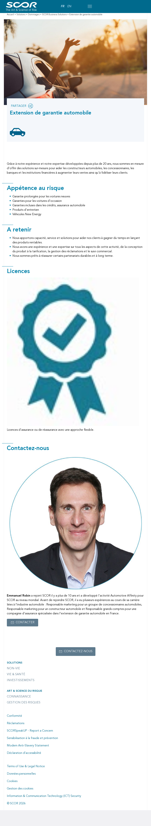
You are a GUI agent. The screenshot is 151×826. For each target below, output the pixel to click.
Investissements (20, 680)
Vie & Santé (16, 674)
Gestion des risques (23, 702)
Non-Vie (13, 668)
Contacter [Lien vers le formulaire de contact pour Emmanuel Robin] (25, 622)
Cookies (12, 781)
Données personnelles (21, 773)
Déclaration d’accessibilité (24, 753)
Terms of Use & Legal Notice (26, 766)
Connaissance (19, 696)
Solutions (20, 15)
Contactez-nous (78, 651)
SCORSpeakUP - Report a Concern (30, 730)
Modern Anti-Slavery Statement (28, 745)
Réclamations (15, 723)
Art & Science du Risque (24, 691)
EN (69, 6)
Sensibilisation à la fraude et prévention (32, 738)
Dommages (33, 15)
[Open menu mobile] (90, 6)
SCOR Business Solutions (54, 15)
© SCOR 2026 (16, 803)
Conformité (14, 716)
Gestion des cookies (20, 788)
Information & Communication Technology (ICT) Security (44, 796)
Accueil (10, 15)
